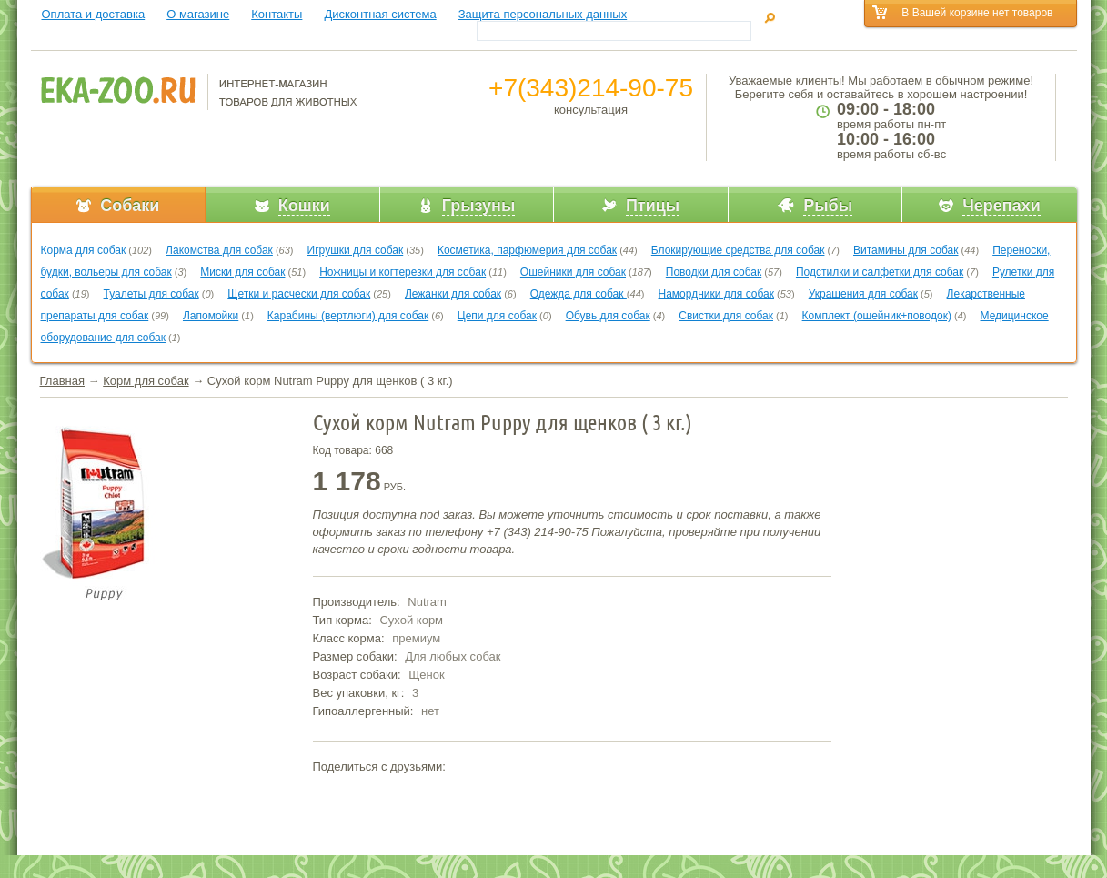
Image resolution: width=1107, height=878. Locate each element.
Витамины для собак (905, 250)
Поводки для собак (713, 272)
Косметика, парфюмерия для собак (527, 250)
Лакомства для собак (219, 250)
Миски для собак (242, 272)
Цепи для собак (497, 315)
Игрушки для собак (355, 250)
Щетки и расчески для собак (298, 294)
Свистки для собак (726, 315)
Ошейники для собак (573, 272)
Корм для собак (145, 381)
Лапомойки (210, 315)
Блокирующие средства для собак (738, 250)
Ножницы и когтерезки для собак (402, 272)
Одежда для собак (578, 294)
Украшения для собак (863, 294)
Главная (62, 381)
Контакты (276, 14)
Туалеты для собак (151, 294)
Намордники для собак (716, 294)
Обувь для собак (608, 315)
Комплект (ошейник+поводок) (876, 315)
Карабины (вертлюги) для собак (347, 315)
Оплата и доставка (94, 14)
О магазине (197, 14)
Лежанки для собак (453, 294)
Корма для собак (83, 250)
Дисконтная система (380, 14)
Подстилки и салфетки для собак (879, 272)
